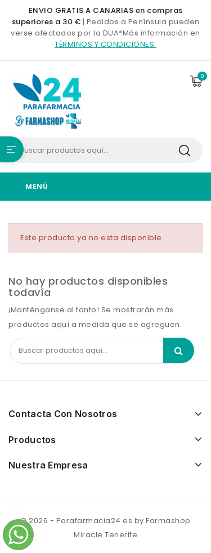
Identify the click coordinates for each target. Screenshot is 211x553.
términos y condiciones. (105, 44)
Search (184, 150)
